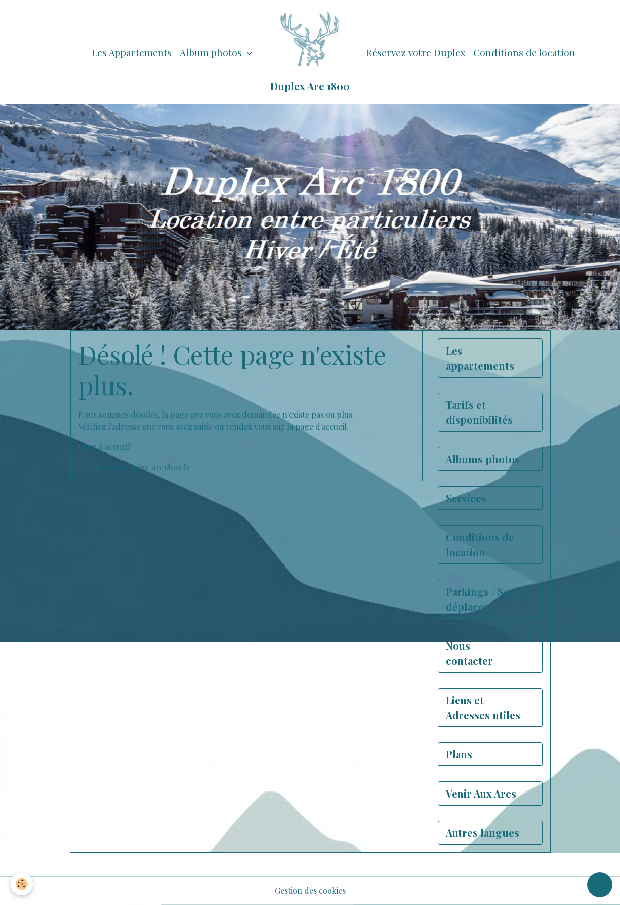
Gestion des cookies (310, 890)
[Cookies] (21, 884)
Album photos (212, 52)
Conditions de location (524, 52)
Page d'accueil (104, 446)
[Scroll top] (599, 884)
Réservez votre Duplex (415, 52)
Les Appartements (132, 52)
